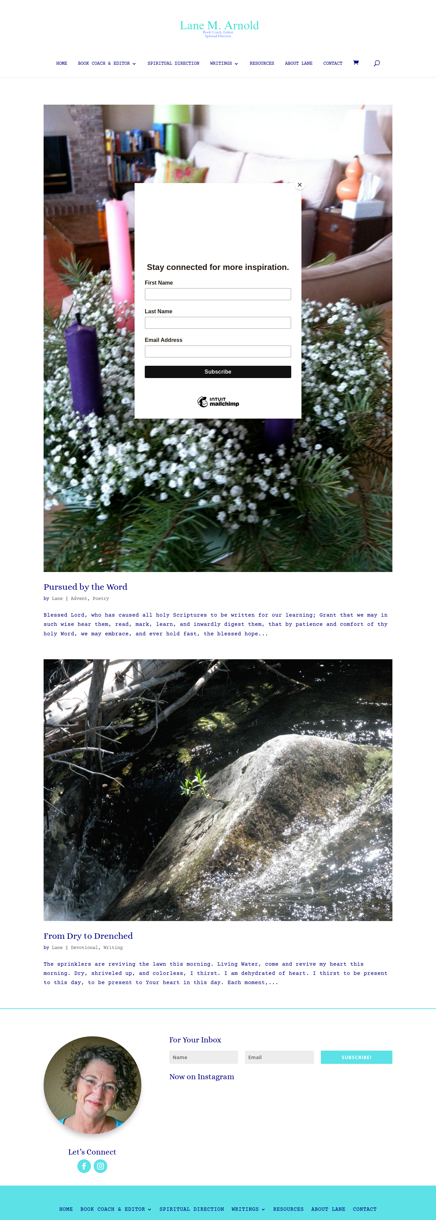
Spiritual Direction (173, 63)
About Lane (298, 63)
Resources (262, 63)
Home (61, 63)
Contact (332, 63)
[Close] (300, 185)
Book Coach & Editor (104, 63)
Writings (221, 63)
